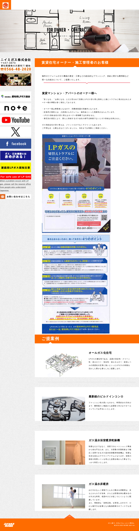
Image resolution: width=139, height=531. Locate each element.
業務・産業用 (49, 4)
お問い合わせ (98, 4)
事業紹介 (21, 4)
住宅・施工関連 (67, 4)
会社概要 (83, 4)
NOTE (66, 11)
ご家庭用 (34, 4)
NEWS (56, 11)
